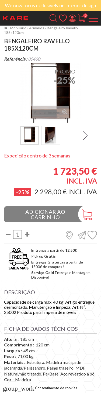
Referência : (15, 58)
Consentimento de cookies (40, 388)
